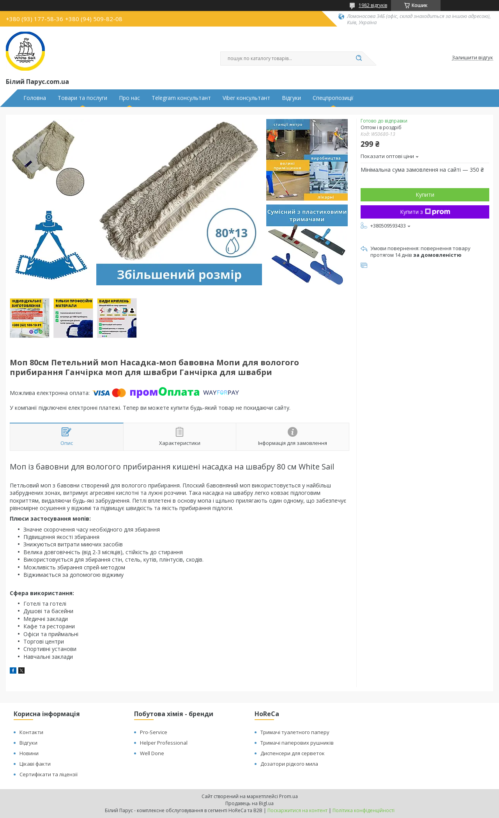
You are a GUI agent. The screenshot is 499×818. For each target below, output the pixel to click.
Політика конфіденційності (364, 810)
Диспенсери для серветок (292, 753)
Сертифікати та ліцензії (48, 774)
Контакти (31, 732)
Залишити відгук (472, 57)
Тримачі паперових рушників (297, 742)
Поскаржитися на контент (297, 810)
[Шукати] (358, 59)
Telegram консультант (181, 98)
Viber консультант (246, 98)
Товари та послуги (82, 98)
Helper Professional (164, 742)
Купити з (425, 211)
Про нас (129, 98)
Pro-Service (153, 732)
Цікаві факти (35, 763)
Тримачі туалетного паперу (294, 732)
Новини (29, 753)
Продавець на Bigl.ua (249, 803)
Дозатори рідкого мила (289, 763)
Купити (425, 194)
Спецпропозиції (333, 98)
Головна (34, 98)
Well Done (152, 753)
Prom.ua (288, 796)
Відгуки (291, 98)
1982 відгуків (373, 5)
